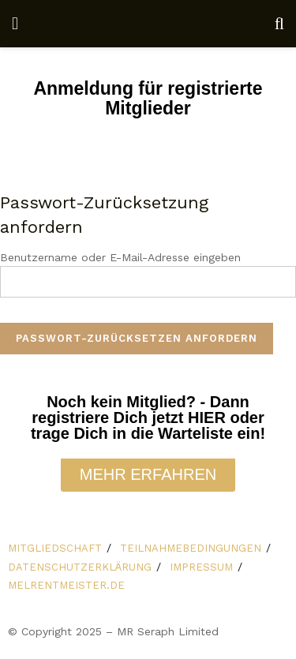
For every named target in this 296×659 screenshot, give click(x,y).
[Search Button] (279, 23)
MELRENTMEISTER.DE (66, 585)
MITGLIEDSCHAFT (55, 548)
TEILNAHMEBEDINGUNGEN (190, 548)
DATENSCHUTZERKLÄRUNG (80, 567)
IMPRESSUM (201, 567)
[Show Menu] (15, 23)
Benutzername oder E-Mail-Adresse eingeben (120, 257)
